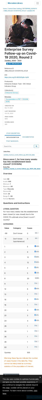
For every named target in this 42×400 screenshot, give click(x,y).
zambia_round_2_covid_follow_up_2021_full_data (19, 155)
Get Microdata (14, 63)
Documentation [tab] (28, 137)
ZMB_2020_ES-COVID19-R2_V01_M (15, 11)
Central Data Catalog (14, 8)
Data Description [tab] (12, 137)
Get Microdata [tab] (12, 141)
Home (5, 8)
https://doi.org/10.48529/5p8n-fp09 (17, 77)
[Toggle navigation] (37, 3)
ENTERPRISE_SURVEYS (30, 8)
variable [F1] (31, 11)
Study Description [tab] (13, 133)
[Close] (40, 377)
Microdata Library (15, 3)
